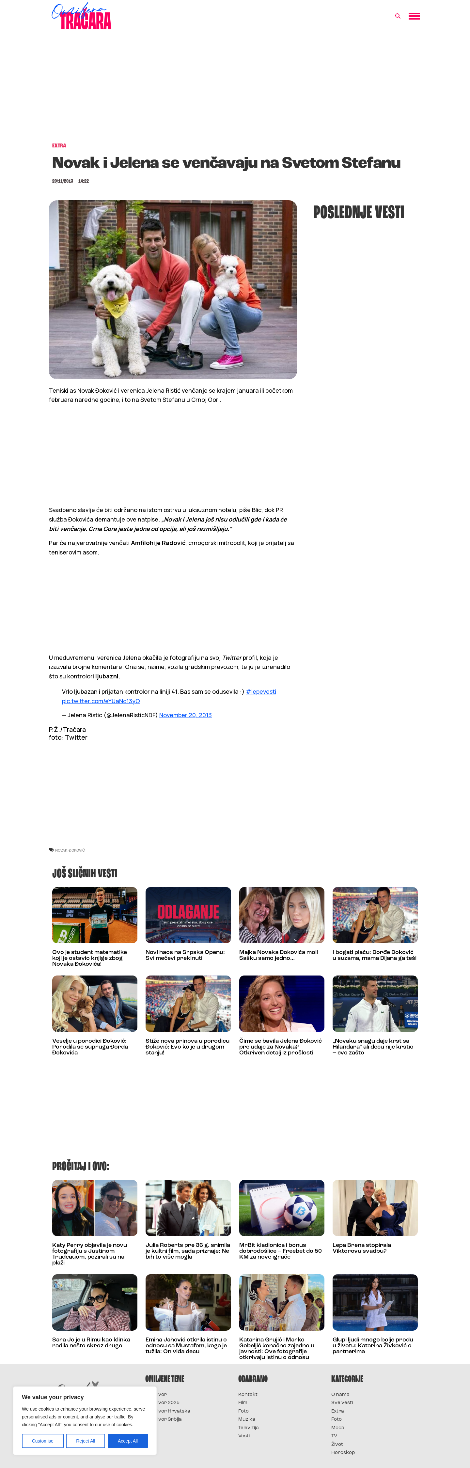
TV (334, 1436)
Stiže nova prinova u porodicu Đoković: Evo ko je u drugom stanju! (187, 1047)
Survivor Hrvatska (167, 1411)
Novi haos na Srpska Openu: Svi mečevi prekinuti (185, 955)
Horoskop (343, 1452)
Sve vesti (342, 1402)
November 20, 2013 (185, 715)
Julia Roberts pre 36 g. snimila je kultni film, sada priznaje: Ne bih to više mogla (188, 1251)
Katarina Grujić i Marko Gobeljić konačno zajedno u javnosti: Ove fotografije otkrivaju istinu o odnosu (276, 1349)
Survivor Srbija (163, 1419)
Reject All (85, 1441)
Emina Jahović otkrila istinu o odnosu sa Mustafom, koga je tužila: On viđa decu (186, 1346)
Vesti (244, 1436)
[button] (397, 16)
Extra (337, 1411)
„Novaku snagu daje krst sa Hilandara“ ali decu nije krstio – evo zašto (373, 1047)
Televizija (248, 1428)
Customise (43, 1441)
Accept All (128, 1441)
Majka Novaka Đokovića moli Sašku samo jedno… (278, 955)
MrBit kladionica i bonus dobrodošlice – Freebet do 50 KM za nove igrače (280, 1251)
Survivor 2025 (162, 1402)
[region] (85, 1420)
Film (242, 1402)
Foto (243, 1411)
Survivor (156, 1394)
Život (337, 1444)
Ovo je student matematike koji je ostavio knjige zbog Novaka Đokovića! (89, 958)
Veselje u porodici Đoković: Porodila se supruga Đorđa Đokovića (90, 1047)
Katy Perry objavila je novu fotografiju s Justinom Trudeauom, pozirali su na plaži (89, 1254)
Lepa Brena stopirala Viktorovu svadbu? (362, 1248)
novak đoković (70, 850)
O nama (340, 1394)
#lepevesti (261, 691)
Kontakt (248, 1394)
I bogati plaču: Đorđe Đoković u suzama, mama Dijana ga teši (374, 955)
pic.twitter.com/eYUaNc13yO (101, 701)
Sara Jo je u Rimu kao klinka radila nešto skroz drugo (91, 1343)
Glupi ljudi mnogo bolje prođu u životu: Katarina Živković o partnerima (373, 1346)
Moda (337, 1428)
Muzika (246, 1419)
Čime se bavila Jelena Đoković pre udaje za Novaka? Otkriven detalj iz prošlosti (280, 1047)
